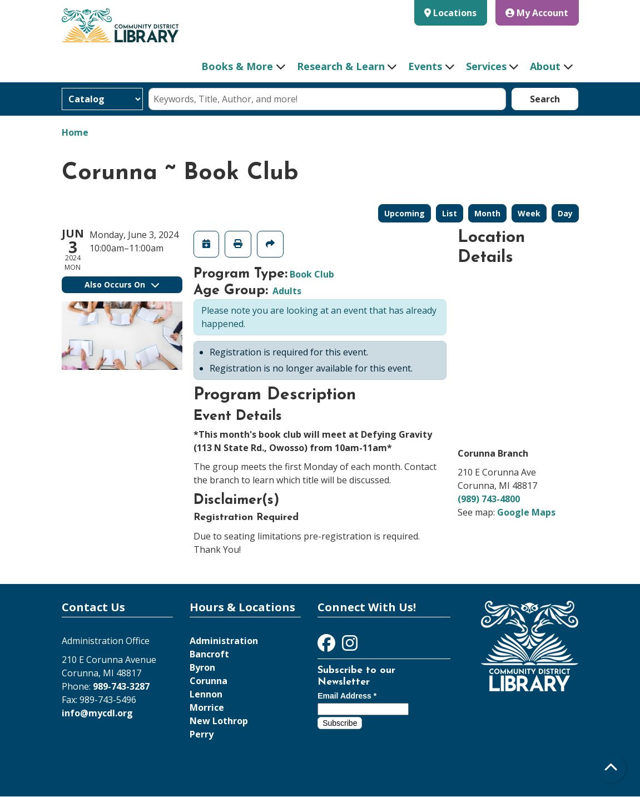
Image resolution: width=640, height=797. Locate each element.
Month (487, 213)
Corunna (208, 681)
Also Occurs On (122, 284)
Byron (202, 667)
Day (565, 213)
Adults (286, 291)
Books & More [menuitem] (237, 66)
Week (529, 213)
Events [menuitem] (425, 66)
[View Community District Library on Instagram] (350, 646)
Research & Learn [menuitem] (341, 66)
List (449, 213)
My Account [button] (536, 13)
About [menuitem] (545, 66)
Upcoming (404, 213)
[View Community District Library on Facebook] (327, 646)
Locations (455, 13)
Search (545, 99)
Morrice (207, 707)
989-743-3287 (121, 686)
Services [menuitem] (486, 66)
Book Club (312, 274)
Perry (202, 734)
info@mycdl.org (97, 713)
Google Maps (526, 512)
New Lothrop (219, 721)
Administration (224, 641)
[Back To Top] (611, 768)
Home (75, 132)
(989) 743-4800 (489, 499)
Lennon (206, 694)
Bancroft (209, 654)
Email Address (346, 695)
